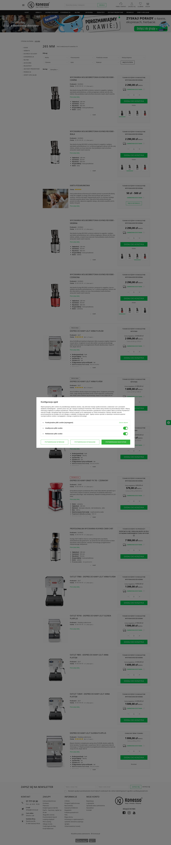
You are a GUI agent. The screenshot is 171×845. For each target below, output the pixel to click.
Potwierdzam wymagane (84, 442)
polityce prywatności (62, 410)
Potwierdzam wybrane (54, 442)
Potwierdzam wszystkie (116, 442)
